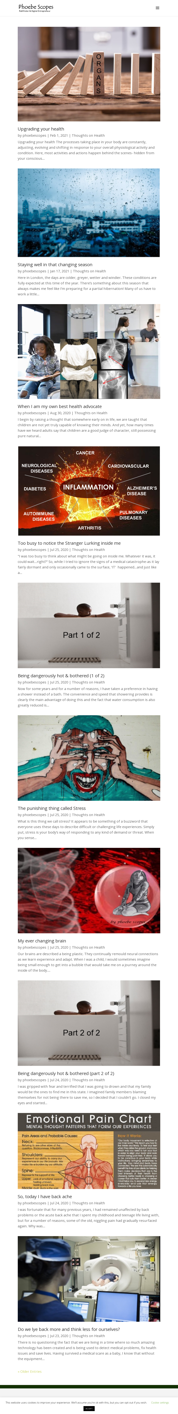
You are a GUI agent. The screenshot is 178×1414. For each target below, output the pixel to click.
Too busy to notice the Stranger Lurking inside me (69, 543)
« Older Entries (30, 1371)
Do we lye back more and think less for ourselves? (69, 1329)
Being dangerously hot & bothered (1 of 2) (61, 675)
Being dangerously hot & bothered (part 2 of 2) (66, 1073)
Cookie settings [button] (160, 1402)
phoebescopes (34, 135)
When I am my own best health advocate (60, 406)
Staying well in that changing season (55, 264)
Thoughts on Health (88, 135)
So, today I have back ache (45, 1196)
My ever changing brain (42, 941)
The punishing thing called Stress (52, 808)
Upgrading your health (41, 129)
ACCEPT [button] (89, 1408)
